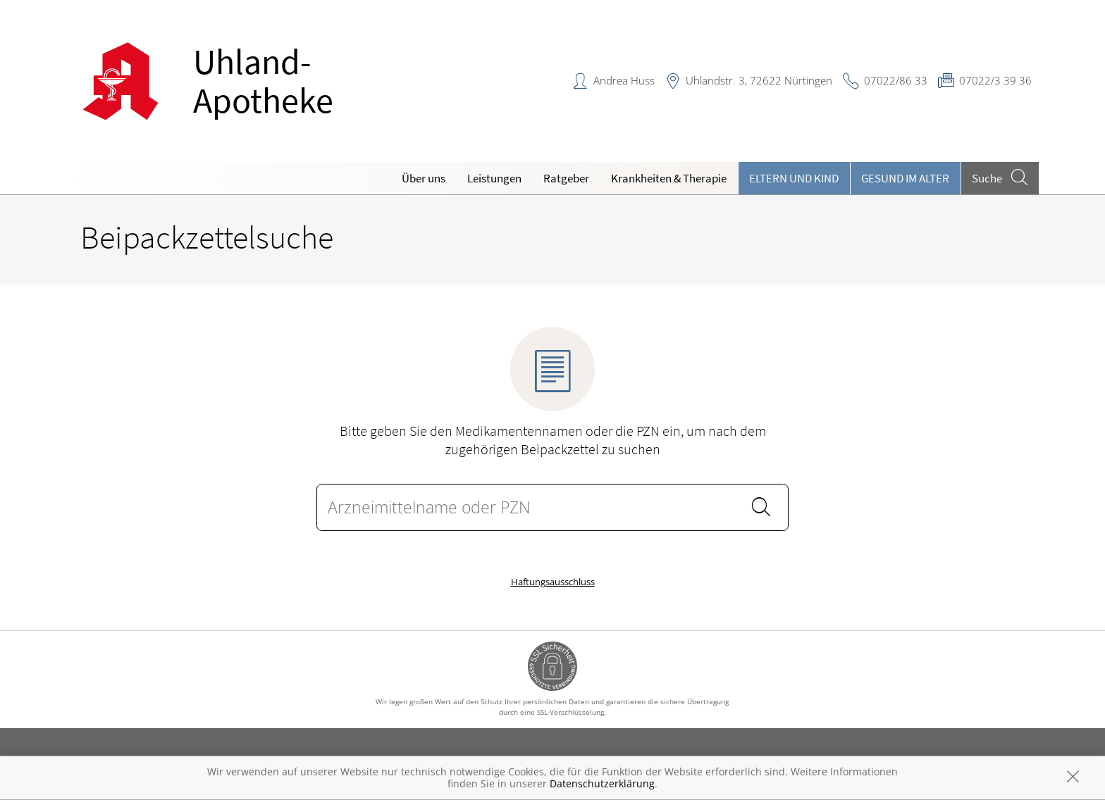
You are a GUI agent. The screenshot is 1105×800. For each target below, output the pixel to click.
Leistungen (494, 178)
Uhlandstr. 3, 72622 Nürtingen (759, 80)
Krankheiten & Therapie (669, 178)
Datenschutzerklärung (602, 783)
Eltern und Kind (794, 178)
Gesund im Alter (905, 178)
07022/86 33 (895, 80)
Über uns (423, 178)
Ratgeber (566, 178)
